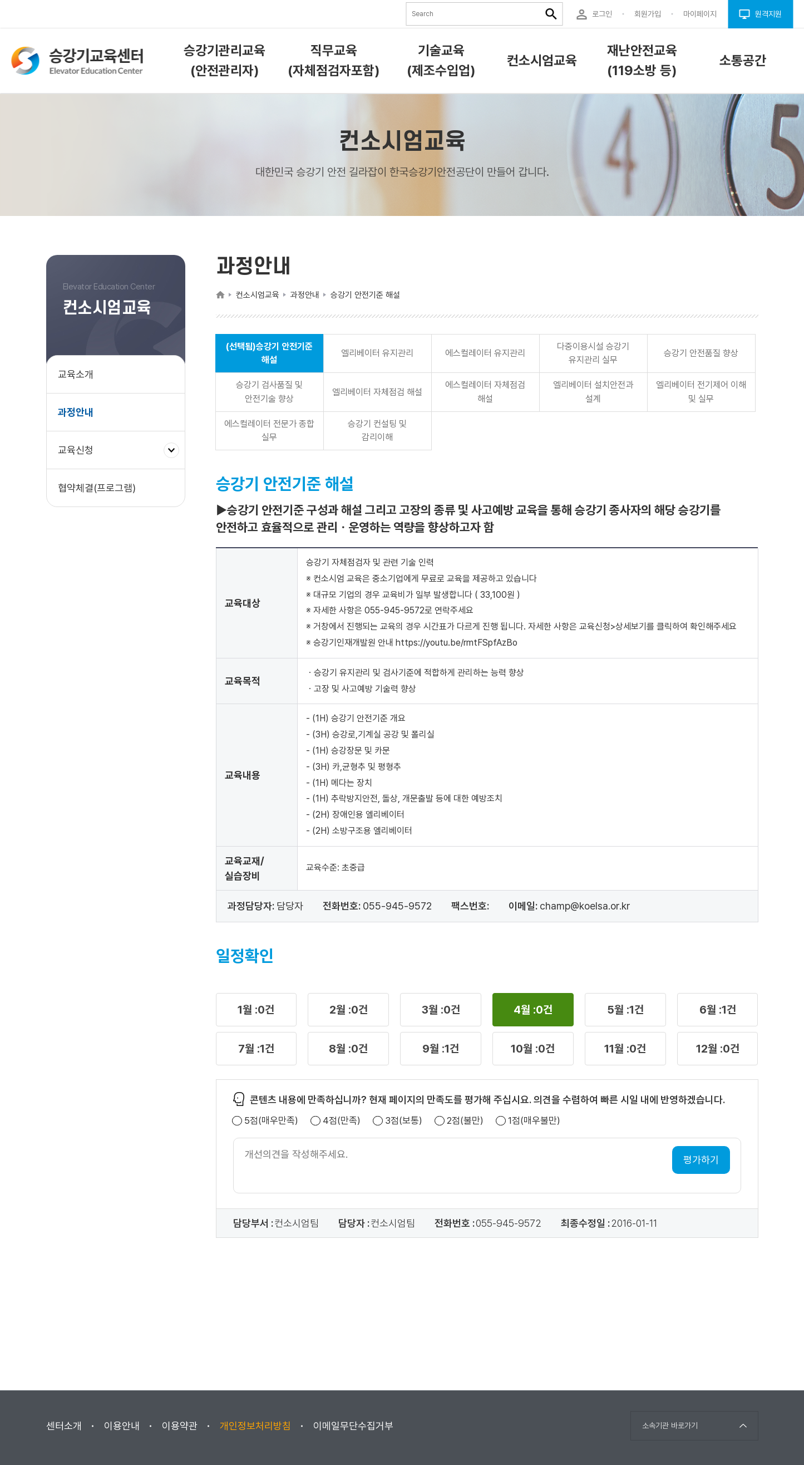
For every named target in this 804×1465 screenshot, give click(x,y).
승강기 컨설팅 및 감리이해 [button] (377, 431)
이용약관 (180, 1426)
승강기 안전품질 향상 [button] (701, 353)
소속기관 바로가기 (670, 1425)
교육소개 (75, 374)
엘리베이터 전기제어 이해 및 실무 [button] (701, 392)
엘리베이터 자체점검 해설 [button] (377, 392)
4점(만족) (342, 1121)
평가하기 (701, 1160)
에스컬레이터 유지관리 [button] (485, 353)
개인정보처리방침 (255, 1426)
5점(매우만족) (271, 1121)
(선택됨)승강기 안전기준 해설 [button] (269, 353)
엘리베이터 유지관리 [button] (377, 353)
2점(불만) (465, 1121)
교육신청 (80, 455)
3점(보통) (403, 1121)
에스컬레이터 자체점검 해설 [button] (485, 392)
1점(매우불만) (534, 1121)
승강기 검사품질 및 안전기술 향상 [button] (269, 392)
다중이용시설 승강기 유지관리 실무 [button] (593, 353)
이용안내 (122, 1426)
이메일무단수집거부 (353, 1426)
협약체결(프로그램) (97, 488)
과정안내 (75, 412)
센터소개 (64, 1426)
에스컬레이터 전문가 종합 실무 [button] (269, 431)
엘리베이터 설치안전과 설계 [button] (593, 392)
